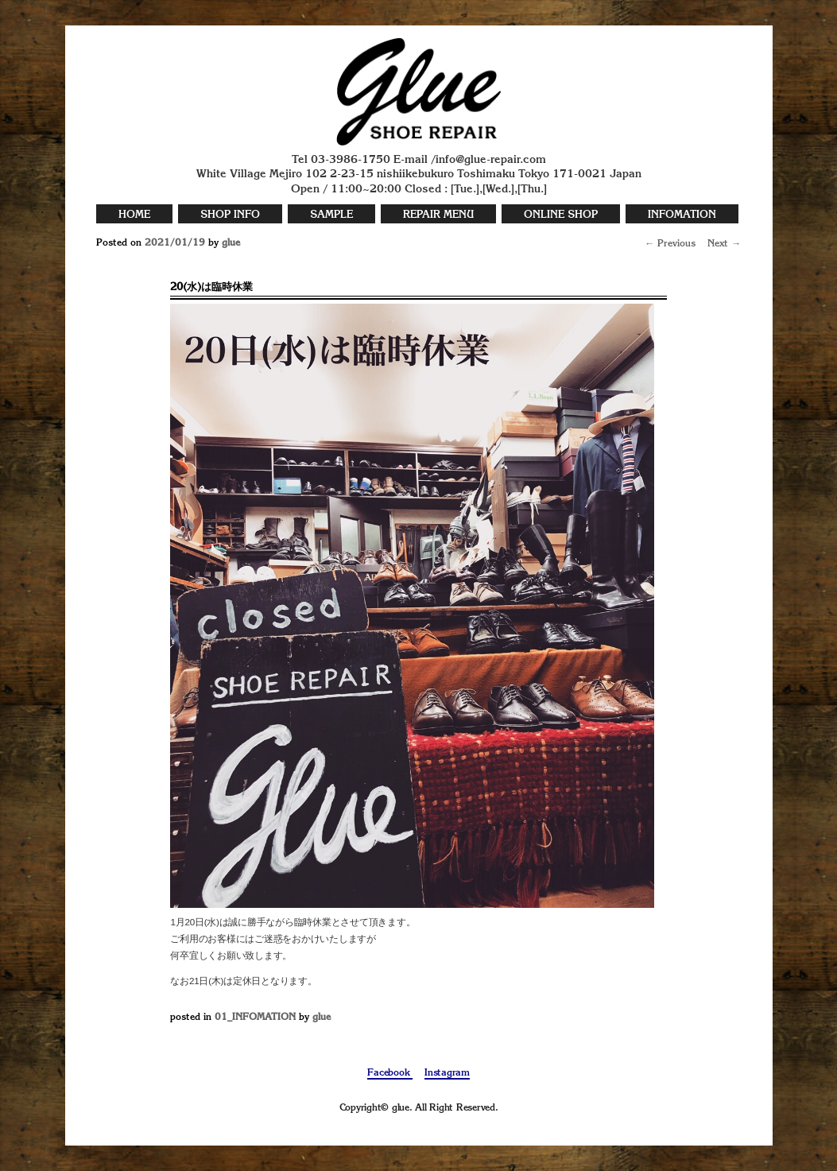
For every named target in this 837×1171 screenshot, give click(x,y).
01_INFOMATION (255, 1017)
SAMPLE (331, 215)
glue (231, 243)
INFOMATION (682, 215)
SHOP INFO (230, 215)
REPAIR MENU (438, 215)
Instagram (447, 1073)
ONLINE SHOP (561, 215)
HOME (134, 215)
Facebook (390, 1073)
